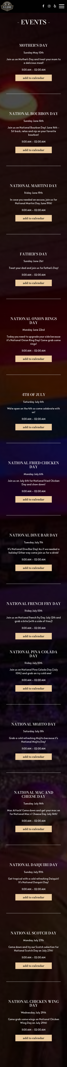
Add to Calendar (33, 78)
